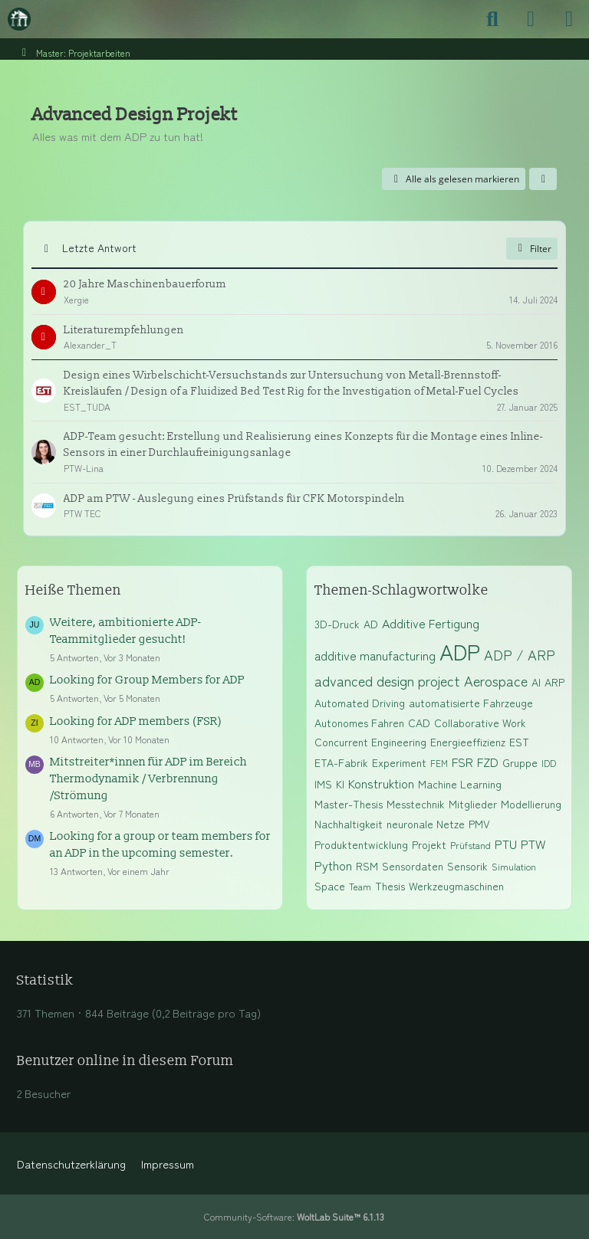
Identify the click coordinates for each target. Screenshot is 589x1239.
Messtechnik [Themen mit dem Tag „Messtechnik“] (416, 803)
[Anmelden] (530, 19)
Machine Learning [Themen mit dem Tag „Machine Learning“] (460, 784)
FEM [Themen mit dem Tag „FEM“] (439, 762)
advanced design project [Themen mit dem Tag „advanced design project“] (387, 680)
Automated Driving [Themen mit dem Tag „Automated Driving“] (359, 702)
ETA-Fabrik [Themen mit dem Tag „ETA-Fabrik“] (341, 762)
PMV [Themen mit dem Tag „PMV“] (479, 823)
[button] (543, 179)
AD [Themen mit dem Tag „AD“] (371, 623)
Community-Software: (294, 1216)
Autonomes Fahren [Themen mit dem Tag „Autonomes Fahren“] (359, 722)
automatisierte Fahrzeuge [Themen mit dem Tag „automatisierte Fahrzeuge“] (471, 702)
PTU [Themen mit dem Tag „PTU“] (506, 843)
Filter (531, 248)
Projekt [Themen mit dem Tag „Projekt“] (429, 844)
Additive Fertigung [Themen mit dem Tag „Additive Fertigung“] (430, 623)
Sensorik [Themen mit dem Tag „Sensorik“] (467, 866)
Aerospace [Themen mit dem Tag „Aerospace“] (496, 680)
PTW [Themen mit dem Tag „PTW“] (533, 843)
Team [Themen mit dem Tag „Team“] (360, 886)
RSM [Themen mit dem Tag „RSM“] (367, 866)
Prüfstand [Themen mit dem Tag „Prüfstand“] (470, 844)
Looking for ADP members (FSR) (136, 721)
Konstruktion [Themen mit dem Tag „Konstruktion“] (381, 783)
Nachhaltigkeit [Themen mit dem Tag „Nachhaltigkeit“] (348, 823)
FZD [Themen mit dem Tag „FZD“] (488, 761)
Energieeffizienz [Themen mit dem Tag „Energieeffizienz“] (467, 741)
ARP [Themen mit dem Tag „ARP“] (554, 682)
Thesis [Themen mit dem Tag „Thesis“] (390, 885)
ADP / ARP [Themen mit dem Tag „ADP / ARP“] (519, 654)
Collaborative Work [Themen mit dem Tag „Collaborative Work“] (480, 722)
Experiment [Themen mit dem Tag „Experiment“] (399, 762)
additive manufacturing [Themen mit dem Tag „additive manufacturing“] (375, 655)
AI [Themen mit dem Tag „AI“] (536, 682)
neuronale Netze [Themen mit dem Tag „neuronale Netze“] (426, 823)
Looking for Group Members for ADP (147, 680)
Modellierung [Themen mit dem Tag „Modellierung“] (531, 803)
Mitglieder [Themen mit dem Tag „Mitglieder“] (473, 803)
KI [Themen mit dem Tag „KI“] (340, 784)
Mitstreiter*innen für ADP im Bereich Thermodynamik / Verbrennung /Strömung (148, 779)
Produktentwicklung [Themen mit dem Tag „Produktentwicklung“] (361, 844)
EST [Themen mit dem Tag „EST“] (519, 741)
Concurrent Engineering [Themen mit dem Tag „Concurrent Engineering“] (370, 741)
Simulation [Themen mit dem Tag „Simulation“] (514, 866)
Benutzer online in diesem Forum (125, 1061)
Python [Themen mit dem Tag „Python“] (333, 865)
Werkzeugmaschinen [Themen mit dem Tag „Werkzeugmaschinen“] (456, 885)
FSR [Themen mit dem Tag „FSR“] (462, 761)
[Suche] (492, 19)
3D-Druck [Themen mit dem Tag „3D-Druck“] (337, 623)
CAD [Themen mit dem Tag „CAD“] (419, 722)
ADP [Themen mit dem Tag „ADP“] (459, 651)
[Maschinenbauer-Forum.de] (19, 19)
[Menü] (569, 19)
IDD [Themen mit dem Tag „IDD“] (548, 762)
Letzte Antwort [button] (99, 247)
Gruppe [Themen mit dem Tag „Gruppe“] (520, 762)
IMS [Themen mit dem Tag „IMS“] (323, 784)
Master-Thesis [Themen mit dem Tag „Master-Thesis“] (348, 803)
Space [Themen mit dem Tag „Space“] (329, 885)
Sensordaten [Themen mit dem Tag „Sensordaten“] (412, 866)
